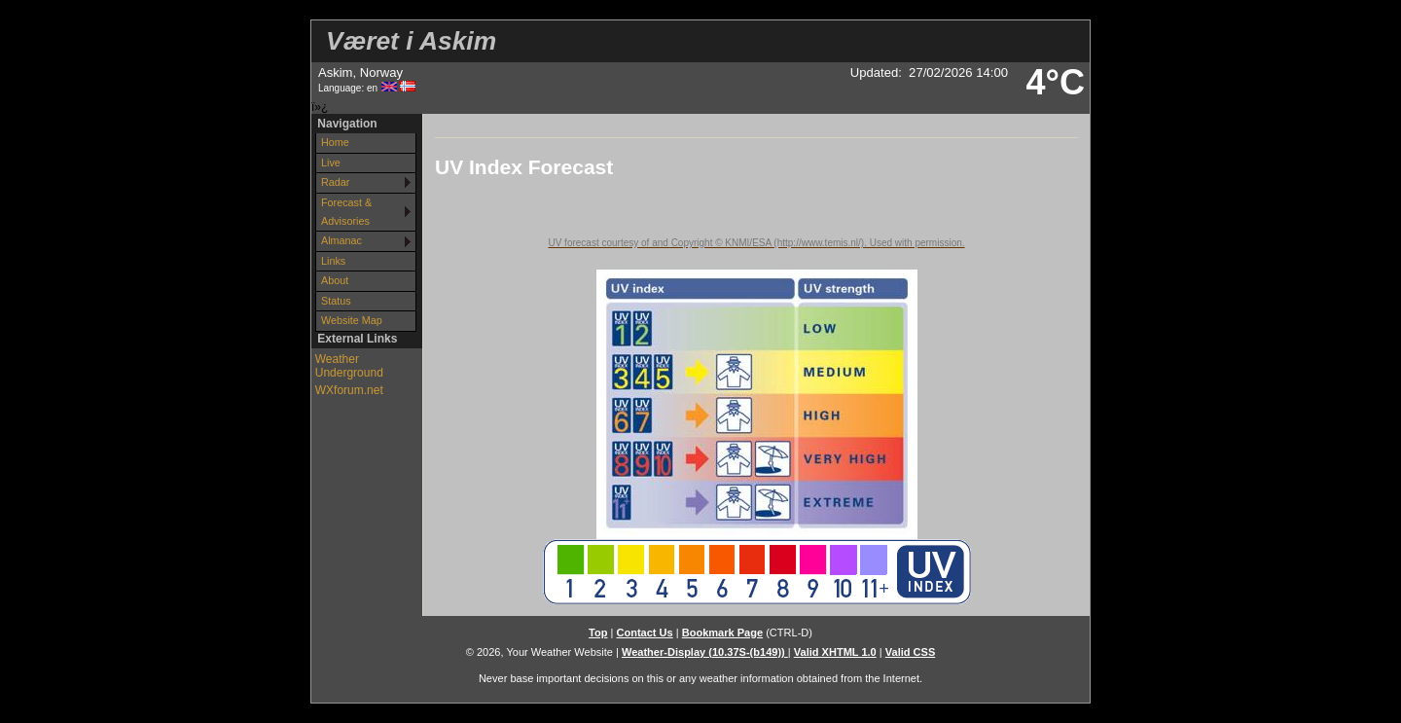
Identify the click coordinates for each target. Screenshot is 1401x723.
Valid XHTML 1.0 (835, 652)
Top (598, 632)
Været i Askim (411, 40)
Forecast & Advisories (346, 212)
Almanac (341, 240)
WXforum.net (349, 390)
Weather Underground (349, 366)
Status (336, 301)
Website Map (351, 320)
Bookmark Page (722, 632)
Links (333, 261)
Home (335, 142)
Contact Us (644, 632)
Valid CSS (910, 652)
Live (331, 162)
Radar (335, 182)
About (334, 280)
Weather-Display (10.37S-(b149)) (705, 652)
